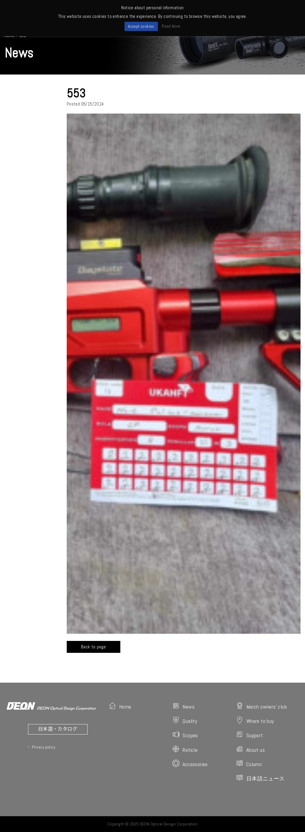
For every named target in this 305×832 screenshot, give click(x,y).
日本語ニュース (260, 778)
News (183, 706)
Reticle (184, 749)
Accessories (190, 764)
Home (120, 706)
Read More (171, 26)
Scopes (185, 735)
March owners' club (261, 706)
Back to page (93, 647)
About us (250, 749)
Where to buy (255, 720)
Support (249, 735)
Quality (184, 720)
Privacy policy (43, 747)
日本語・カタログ (57, 728)
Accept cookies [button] (141, 26)
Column (249, 764)
